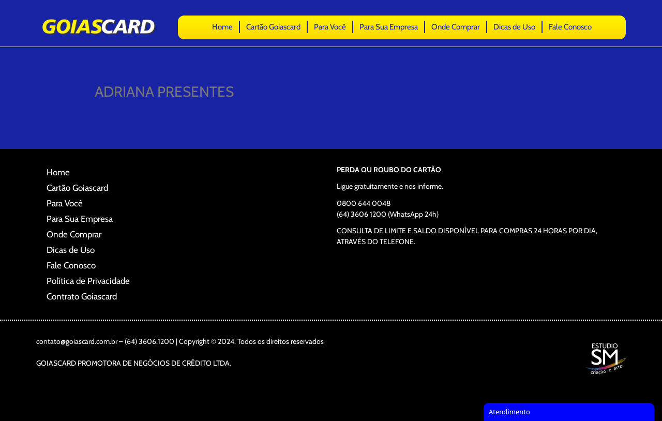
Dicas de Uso (514, 27)
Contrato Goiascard (82, 296)
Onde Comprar (455, 27)
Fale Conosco (570, 27)
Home (222, 27)
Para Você (330, 27)
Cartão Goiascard (273, 27)
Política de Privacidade (88, 281)
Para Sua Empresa (388, 27)
